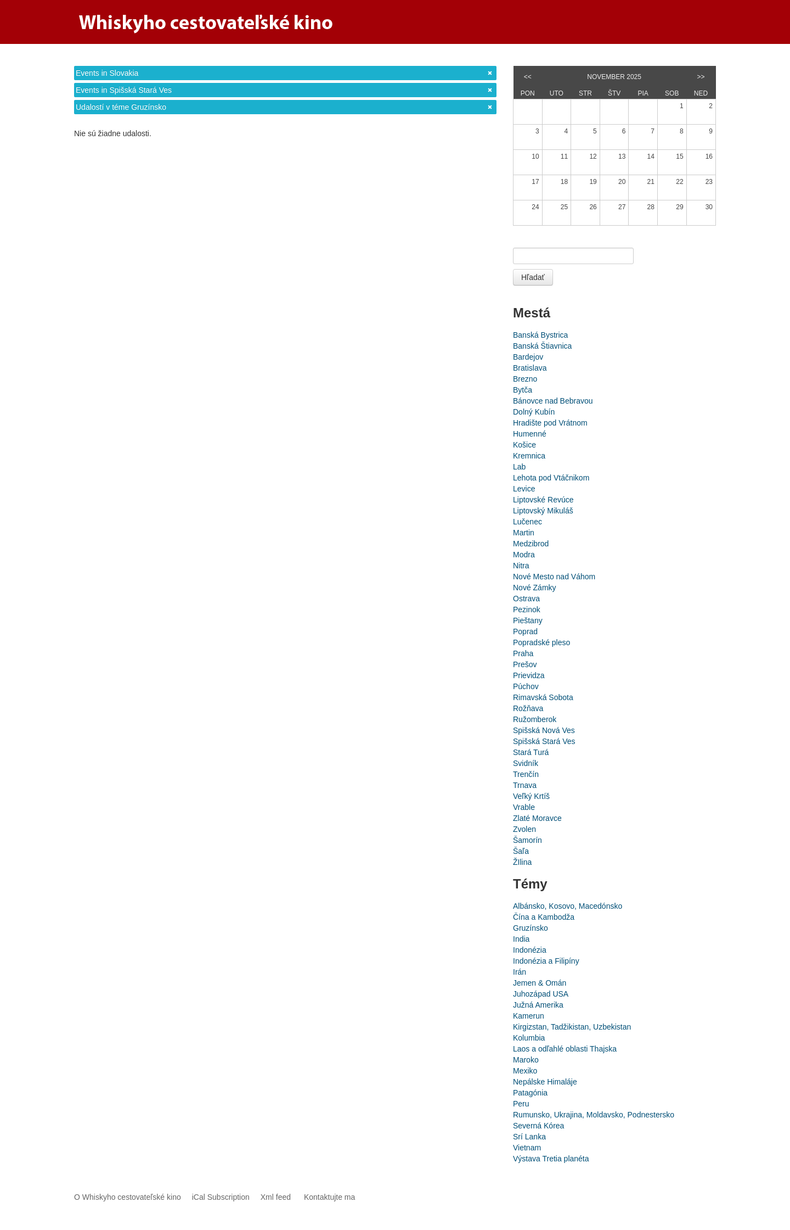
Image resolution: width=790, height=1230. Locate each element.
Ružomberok (534, 719)
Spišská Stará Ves (544, 741)
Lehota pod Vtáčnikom (551, 477)
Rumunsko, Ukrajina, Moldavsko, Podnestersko (593, 1114)
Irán (519, 972)
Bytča (522, 389)
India (521, 939)
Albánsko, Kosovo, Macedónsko (567, 906)
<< (528, 77)
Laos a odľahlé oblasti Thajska (565, 1048)
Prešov (525, 664)
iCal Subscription (221, 1197)
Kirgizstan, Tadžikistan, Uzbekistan (572, 1026)
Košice (524, 444)
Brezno (525, 378)
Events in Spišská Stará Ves (124, 90)
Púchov (526, 686)
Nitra (521, 565)
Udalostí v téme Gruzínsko (121, 107)
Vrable (524, 807)
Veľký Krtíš (531, 796)
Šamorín (527, 840)
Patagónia (530, 1092)
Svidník (525, 763)
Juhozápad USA (540, 993)
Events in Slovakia (107, 73)
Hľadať (533, 277)
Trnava (525, 785)
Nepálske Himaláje (545, 1081)
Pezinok (526, 609)
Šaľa (521, 851)
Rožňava (528, 708)
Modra (524, 554)
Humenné (529, 433)
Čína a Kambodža (543, 917)
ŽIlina (522, 862)
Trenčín (526, 774)
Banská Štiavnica (542, 346)
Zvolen (524, 829)
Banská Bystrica (540, 335)
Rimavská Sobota (543, 697)
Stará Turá (531, 752)
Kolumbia (529, 1037)
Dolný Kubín (534, 411)
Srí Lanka (529, 1136)
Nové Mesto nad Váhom (554, 576)
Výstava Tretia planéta (551, 1158)
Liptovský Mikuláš (543, 510)
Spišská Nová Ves (544, 730)
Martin (523, 532)
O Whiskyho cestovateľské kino (127, 1197)
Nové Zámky (534, 587)
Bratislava (529, 368)
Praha (523, 653)
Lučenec (527, 521)
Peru (521, 1103)
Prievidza (529, 675)
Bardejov (528, 357)
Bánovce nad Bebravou (553, 400)
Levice (524, 488)
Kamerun (528, 1015)
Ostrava (526, 598)
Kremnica (529, 455)
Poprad (525, 631)
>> (701, 77)
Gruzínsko (530, 928)
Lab (519, 466)
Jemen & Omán (539, 983)
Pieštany (528, 620)
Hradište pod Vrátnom (550, 422)
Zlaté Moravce (537, 818)
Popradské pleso (541, 642)
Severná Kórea (538, 1125)
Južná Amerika (538, 1004)
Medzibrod (531, 543)
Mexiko (525, 1070)
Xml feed (276, 1197)
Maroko (526, 1059)
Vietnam (527, 1147)
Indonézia (529, 950)
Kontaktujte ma (329, 1197)
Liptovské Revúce (543, 499)
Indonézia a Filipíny (546, 961)
